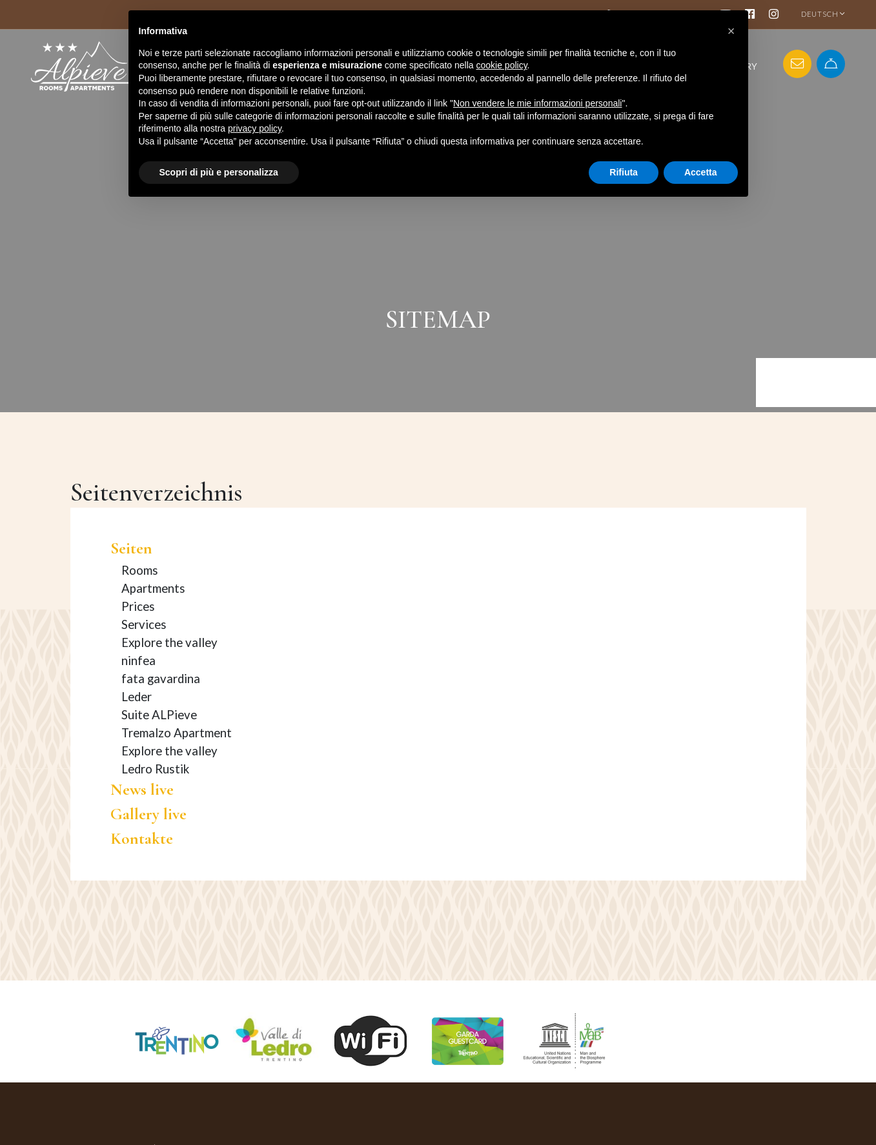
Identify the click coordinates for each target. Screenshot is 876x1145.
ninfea (138, 660)
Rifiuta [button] (623, 172)
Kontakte (141, 838)
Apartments (153, 588)
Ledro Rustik (155, 769)
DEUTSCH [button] (823, 14)
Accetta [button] (700, 172)
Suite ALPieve (159, 715)
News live (142, 789)
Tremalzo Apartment (176, 733)
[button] (731, 31)
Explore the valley (169, 642)
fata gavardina (160, 679)
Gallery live (148, 814)
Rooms (139, 570)
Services (144, 624)
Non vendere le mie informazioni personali (537, 103)
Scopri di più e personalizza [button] (218, 172)
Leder (136, 697)
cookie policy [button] (501, 65)
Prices (138, 606)
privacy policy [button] (254, 128)
